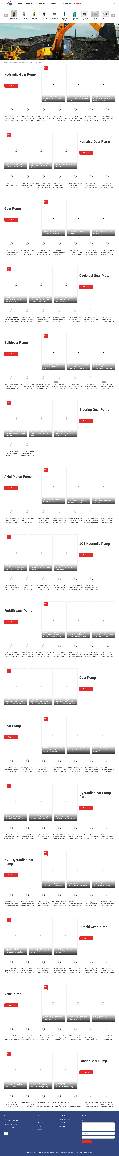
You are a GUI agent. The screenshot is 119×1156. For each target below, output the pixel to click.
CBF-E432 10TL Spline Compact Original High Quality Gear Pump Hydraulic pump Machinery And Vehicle (27, 1106)
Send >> (86, 1141)
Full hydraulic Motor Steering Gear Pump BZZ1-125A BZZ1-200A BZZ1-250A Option (65, 433)
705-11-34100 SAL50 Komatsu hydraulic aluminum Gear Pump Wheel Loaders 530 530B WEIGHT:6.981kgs (91, 187)
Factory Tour (40, 1122)
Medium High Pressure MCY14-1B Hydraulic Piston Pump (52, 500)
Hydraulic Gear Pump (20, 75)
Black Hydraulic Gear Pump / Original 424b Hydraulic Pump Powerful (11, 1037)
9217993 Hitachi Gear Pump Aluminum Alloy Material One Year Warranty (65, 950)
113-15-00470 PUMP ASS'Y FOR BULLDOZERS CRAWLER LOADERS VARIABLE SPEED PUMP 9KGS (59, 388)
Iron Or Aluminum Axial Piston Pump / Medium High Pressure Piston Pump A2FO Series (77, 500)
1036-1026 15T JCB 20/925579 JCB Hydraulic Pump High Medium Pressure (40, 567)
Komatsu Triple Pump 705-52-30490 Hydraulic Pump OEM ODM (15, 165)
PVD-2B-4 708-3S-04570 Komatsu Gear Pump (65, 165)
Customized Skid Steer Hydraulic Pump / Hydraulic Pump (107, 1037)
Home (6, 62)
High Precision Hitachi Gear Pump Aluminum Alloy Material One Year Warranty (40, 950)
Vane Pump (12, 994)
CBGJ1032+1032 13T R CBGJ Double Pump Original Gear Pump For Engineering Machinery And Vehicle (91, 1106)
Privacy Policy (67, 1150)
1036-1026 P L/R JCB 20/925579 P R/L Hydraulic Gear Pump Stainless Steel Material (66, 567)
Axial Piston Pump (18, 477)
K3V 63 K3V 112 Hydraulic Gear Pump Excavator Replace (12, 252)
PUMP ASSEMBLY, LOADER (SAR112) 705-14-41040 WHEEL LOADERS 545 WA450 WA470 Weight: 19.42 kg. (75, 388)
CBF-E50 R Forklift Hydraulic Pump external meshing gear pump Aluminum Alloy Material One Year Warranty (12, 656)
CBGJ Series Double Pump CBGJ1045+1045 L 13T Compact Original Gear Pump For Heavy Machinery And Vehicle (65, 1085)
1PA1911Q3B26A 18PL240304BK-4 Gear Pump (103, 232)
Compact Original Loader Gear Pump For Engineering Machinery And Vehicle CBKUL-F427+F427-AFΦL (75, 1106)
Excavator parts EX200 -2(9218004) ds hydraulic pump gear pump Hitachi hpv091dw (15, 950)
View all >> (11, 86)
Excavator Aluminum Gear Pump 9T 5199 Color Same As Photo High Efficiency (78, 749)
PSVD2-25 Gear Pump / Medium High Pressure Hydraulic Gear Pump (11, 903)
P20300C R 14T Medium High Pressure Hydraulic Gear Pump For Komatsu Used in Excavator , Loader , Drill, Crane (44, 1106)
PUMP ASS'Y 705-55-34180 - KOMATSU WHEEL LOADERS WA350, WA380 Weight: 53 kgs (39, 1085)
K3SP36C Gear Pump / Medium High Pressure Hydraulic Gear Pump (43, 903)
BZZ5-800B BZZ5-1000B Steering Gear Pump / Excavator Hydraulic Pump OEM (15, 433)
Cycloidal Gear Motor (95, 276)
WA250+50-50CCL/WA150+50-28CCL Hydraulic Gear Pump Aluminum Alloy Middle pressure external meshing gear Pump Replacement (52, 634)
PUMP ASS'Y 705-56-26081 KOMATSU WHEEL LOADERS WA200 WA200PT (14, 1085)
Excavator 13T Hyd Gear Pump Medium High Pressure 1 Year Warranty (101, 749)
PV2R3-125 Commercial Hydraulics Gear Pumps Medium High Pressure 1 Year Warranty (53, 749)
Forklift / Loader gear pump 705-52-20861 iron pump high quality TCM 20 (52, 98)
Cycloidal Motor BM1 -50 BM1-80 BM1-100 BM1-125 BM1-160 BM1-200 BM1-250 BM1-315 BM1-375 (40, 299)
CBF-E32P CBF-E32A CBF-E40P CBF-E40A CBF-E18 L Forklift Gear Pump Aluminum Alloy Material (27, 656)
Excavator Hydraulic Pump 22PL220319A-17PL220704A (51, 232)
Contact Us (40, 1129)
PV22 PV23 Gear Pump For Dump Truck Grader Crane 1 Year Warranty (107, 903)
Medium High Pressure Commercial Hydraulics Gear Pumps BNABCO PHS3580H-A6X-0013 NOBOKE (43, 254)
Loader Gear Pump (93, 1061)
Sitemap (50, 1150)
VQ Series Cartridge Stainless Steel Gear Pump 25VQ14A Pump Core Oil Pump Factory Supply (78, 1017)
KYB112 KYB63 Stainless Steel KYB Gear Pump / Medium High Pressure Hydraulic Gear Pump (103, 883)
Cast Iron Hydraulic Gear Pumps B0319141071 (77, 232)
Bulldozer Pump (16, 343)
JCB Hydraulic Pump (94, 544)
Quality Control (41, 1126)
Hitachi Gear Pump (93, 927)
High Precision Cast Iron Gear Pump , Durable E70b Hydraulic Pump (75, 1037)
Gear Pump (12, 209)
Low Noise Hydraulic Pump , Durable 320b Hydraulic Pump (43, 1037)
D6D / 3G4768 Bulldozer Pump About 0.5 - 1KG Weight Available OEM (59, 769)
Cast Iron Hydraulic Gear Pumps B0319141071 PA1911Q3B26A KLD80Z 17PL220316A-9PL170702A (107, 254)
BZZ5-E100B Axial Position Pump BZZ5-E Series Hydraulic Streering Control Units (102, 500)
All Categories (63, 1130)
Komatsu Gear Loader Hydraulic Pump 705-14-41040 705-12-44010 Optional (41, 165)
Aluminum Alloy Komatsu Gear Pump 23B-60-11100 (27, 185)
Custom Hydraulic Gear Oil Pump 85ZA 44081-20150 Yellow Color (75, 252)
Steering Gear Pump (94, 410)
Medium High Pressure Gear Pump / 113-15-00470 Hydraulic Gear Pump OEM (53, 366)
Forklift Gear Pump (18, 611)
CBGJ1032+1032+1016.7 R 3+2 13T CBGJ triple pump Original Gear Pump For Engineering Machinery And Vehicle (107, 1106)
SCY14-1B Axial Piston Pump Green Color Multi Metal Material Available (91, 520)
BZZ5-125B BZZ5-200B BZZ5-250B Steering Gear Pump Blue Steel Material (41, 433)
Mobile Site (58, 1150)
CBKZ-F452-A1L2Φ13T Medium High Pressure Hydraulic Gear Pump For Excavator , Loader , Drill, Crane (59, 1106)
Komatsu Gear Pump (94, 142)
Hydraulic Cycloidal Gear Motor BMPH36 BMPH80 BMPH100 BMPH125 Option (64, 299)
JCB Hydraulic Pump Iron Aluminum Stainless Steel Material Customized (75, 587)
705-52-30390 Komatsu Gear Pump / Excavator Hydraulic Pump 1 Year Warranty (78, 98)
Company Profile (41, 1119)
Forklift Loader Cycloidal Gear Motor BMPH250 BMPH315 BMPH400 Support (14, 299)
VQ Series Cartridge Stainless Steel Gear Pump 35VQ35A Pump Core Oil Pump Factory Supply (53, 1017)
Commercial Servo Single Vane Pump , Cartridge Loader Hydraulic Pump (103, 1017)
